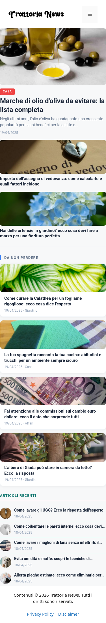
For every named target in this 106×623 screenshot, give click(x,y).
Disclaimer (68, 614)
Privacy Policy (40, 614)
